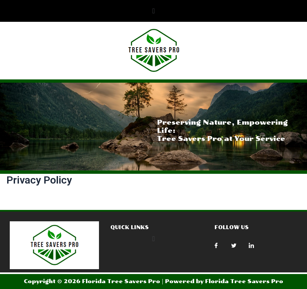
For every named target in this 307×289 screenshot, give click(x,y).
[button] (153, 11)
